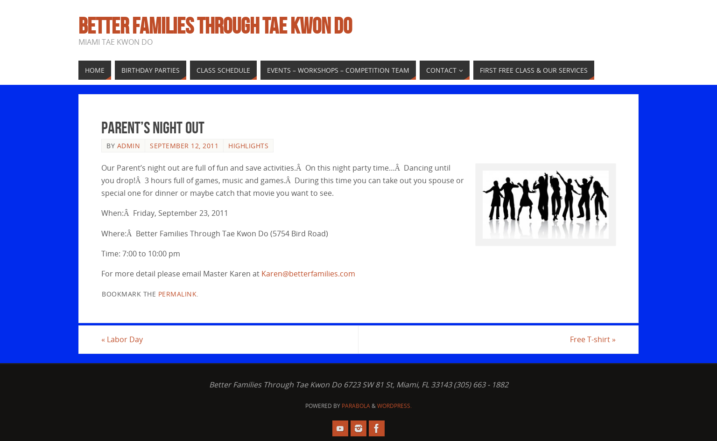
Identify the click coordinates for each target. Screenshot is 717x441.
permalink (177, 293)
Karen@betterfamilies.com (308, 274)
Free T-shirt (593, 339)
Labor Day (122, 339)
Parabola (356, 406)
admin (129, 145)
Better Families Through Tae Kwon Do (215, 26)
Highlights (248, 145)
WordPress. (394, 406)
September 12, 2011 (184, 145)
